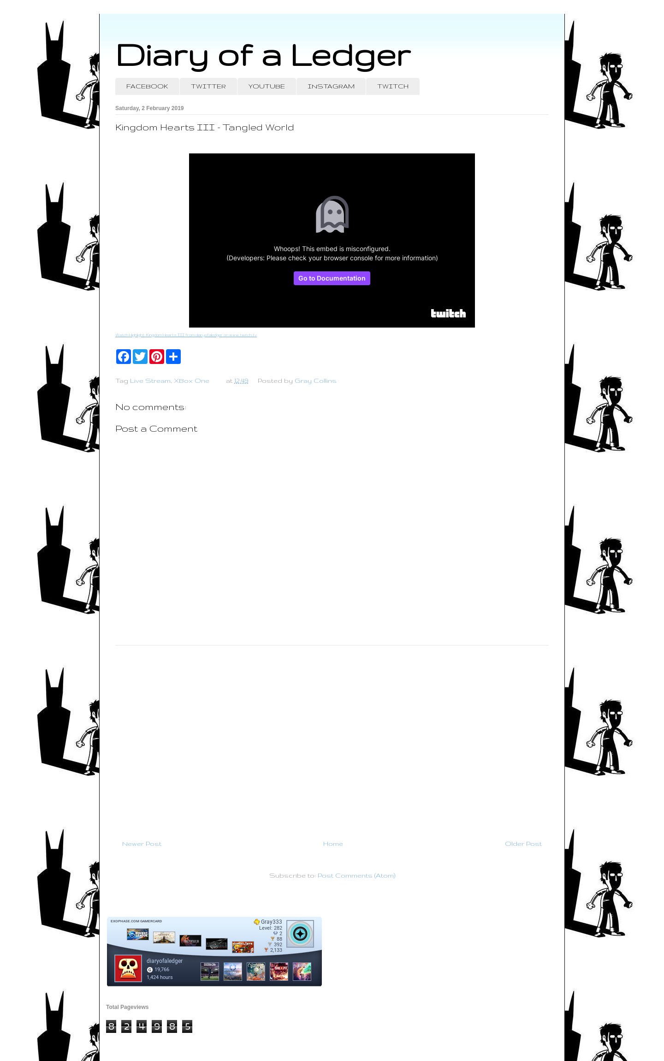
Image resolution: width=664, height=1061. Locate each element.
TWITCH (393, 86)
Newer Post (141, 843)
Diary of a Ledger (262, 54)
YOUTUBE (267, 86)
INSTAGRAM (331, 86)
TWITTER (208, 86)
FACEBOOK (147, 86)
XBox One (191, 380)
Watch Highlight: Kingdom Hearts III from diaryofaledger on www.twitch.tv (186, 335)
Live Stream (150, 380)
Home (333, 843)
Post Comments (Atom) (356, 875)
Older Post (523, 843)
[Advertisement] (332, 738)
